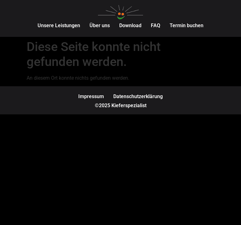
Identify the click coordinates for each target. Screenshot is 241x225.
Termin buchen (186, 25)
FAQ (155, 25)
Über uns (100, 25)
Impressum (91, 96)
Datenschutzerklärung (138, 96)
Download (130, 25)
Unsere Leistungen (59, 25)
